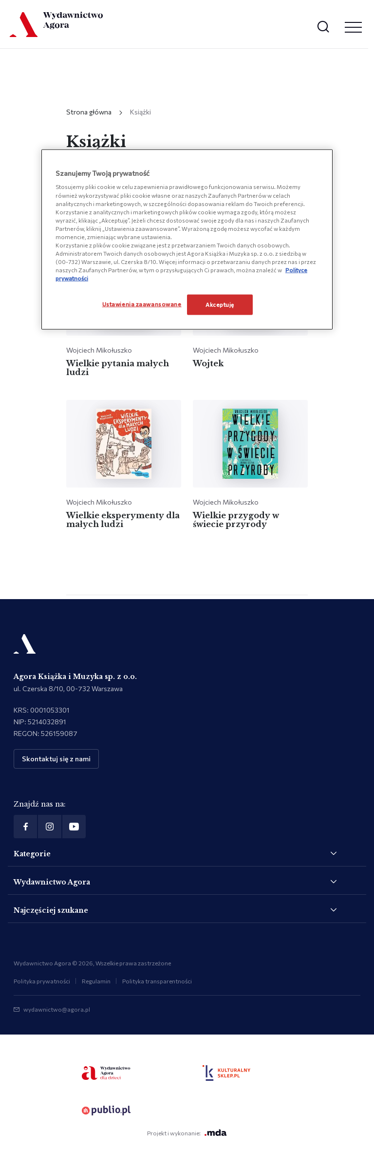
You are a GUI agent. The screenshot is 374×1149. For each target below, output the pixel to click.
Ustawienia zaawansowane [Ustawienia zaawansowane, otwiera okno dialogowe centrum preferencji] (142, 304)
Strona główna (89, 112)
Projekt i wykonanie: (187, 1132)
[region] (187, 239)
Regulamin (96, 981)
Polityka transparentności (157, 981)
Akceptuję (220, 304)
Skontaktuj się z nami (56, 758)
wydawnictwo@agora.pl (56, 1009)
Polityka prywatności (42, 981)
